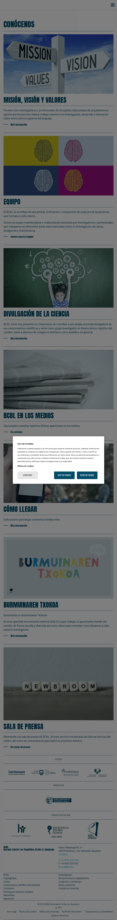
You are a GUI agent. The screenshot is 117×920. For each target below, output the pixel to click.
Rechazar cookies (87, 475)
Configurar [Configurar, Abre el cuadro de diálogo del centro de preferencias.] (27, 475)
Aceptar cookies (64, 475)
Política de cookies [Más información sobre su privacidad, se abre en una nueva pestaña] (25, 466)
